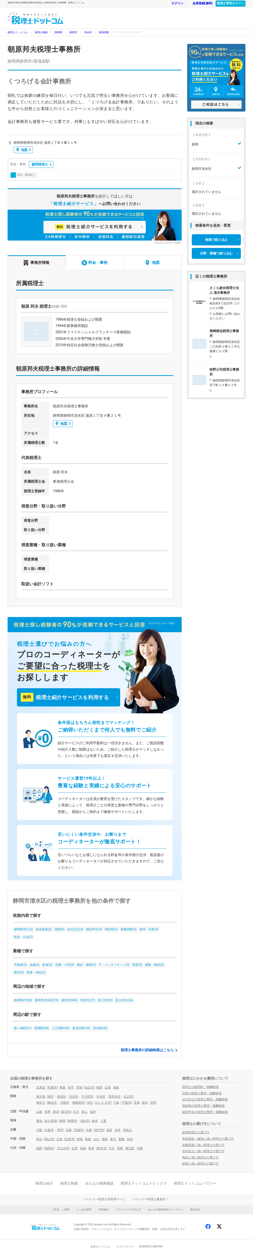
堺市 (60, 1130)
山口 (96, 1139)
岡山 (39, 1139)
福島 (116, 1087)
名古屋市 (51, 1121)
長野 (48, 1112)
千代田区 (87, 1096)
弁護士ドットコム (100, 1246)
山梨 (39, 1112)
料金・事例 (94, 262)
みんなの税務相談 (99, 1183)
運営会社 (195, 1209)
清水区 (88, 32)
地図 (22, 150)
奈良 (118, 1130)
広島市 (69, 1139)
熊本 (91, 1148)
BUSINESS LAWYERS (151, 1246)
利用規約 (103, 1209)
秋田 (99, 1087)
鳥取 (80, 1139)
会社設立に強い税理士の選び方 (203, 1151)
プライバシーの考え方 (128, 1209)
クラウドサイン (125, 1246)
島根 (88, 1139)
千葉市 (126, 1102)
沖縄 (140, 1148)
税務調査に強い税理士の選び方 (203, 1145)
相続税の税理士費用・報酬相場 (203, 1105)
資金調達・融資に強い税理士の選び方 (208, 1138)
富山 (84, 1112)
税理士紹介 (44, 1183)
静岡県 (58, 32)
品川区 (128, 1096)
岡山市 (49, 1139)
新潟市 (66, 1112)
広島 (59, 1139)
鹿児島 (129, 1148)
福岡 (39, 1148)
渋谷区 (73, 1096)
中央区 (101, 1096)
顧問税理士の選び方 (195, 1132)
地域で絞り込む (216, 240)
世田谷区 (115, 1096)
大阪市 (49, 1130)
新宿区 (61, 1096)
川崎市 (64, 1102)
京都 (69, 1130)
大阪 (39, 1130)
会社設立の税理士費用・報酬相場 (205, 1099)
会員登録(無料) (200, 3)
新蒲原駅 (104, 32)
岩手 (71, 1087)
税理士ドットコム (18, 32)
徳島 (105, 1139)
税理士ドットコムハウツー (195, 1183)
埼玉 (90, 1102)
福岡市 (49, 1148)
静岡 (62, 1121)
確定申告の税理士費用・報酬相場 (205, 1112)
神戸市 (99, 1130)
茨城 (137, 1102)
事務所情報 (36, 262)
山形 (108, 1087)
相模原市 (78, 1102)
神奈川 (40, 1102)
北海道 (40, 1087)
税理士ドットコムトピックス (144, 1183)
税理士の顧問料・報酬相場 (200, 1087)
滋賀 (109, 1130)
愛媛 (121, 1139)
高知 (130, 1139)
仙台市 (89, 1087)
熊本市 (101, 1148)
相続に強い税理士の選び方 (200, 1157)
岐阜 (95, 1121)
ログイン (174, 3)
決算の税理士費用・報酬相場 (202, 1093)
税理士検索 (41, 32)
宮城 (79, 1087)
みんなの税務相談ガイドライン (165, 1209)
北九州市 (63, 1148)
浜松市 (84, 1121)
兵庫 (89, 1130)
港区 (51, 1096)
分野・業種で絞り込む (216, 253)
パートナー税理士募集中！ (150, 1199)
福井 (93, 1112)
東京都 (40, 1096)
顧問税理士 (40, 164)
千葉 (116, 1102)
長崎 (83, 1148)
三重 (103, 1121)
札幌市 (52, 1087)
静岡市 (73, 32)
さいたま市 (103, 1102)
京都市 (78, 1130)
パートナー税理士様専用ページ (104, 1199)
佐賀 (75, 1148)
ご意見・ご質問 (60, 1209)
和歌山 (127, 1130)
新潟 (56, 1112)
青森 (62, 1087)
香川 (113, 1139)
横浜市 (52, 1102)
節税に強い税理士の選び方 (200, 1163)
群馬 (153, 1102)
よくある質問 (83, 1209)
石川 (76, 1112)
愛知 (39, 1121)
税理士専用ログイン (230, 3)
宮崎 (120, 1148)
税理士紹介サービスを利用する (65, 697)
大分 (112, 1148)
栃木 (145, 1102)
